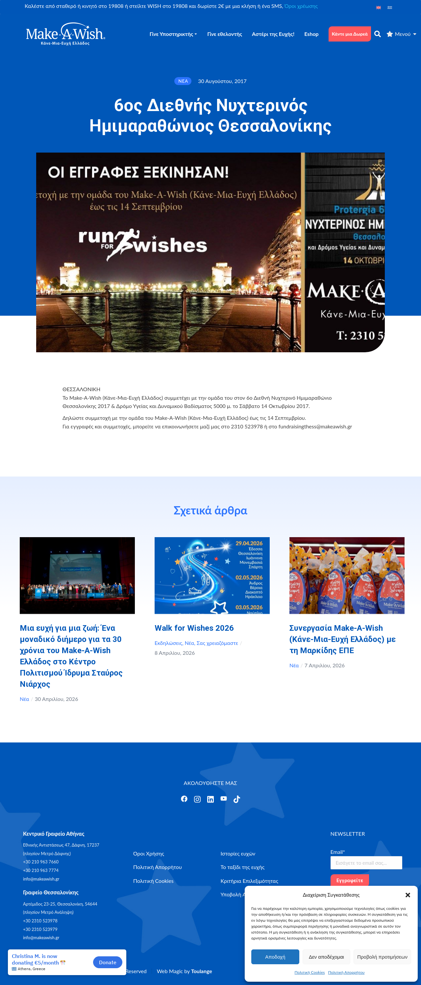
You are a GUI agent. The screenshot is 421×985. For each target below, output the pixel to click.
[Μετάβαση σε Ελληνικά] (389, 7)
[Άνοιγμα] (184, 799)
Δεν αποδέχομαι (326, 957)
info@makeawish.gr (41, 879)
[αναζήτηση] (377, 34)
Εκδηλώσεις (168, 643)
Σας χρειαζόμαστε (217, 643)
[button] (408, 895)
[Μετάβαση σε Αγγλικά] (378, 7)
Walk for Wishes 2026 (194, 628)
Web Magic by (184, 971)
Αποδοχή (275, 957)
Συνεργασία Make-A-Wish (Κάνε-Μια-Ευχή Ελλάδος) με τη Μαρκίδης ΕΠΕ (342, 639)
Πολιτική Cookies (310, 972)
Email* (338, 852)
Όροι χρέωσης (301, 6)
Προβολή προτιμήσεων (382, 957)
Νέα (24, 699)
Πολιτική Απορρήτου (346, 972)
